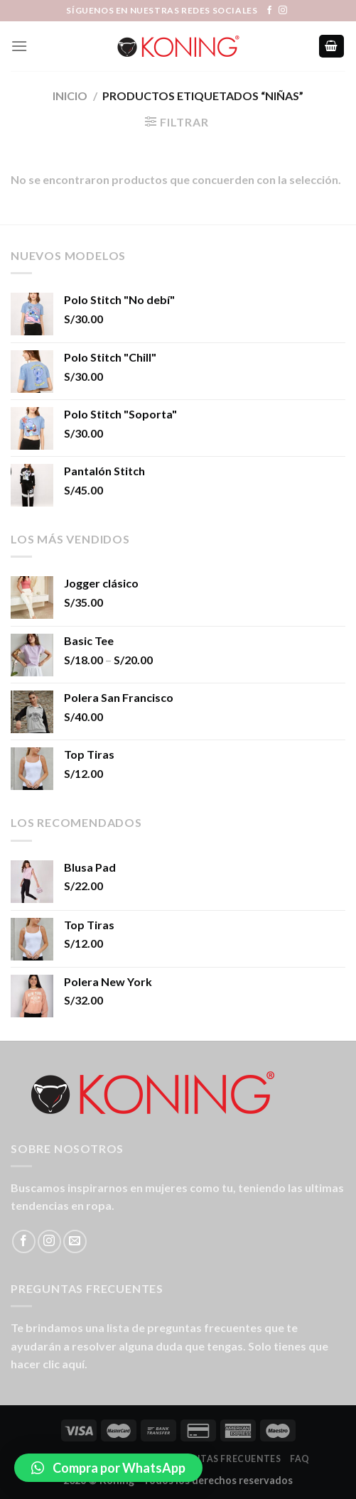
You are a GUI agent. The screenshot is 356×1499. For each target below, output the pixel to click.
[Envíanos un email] (75, 1241)
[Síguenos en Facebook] (269, 11)
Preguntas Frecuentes (221, 1459)
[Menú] (19, 45)
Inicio (70, 95)
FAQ (300, 1459)
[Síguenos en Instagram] (283, 11)
